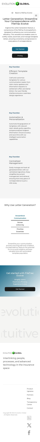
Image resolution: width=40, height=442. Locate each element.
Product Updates (30, 390)
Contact (30, 408)
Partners (30, 395)
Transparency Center (32, 403)
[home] (20, 4)
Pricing (20, 56)
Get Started (20, 49)
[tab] (20, 217)
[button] (36, 15)
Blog (28, 398)
